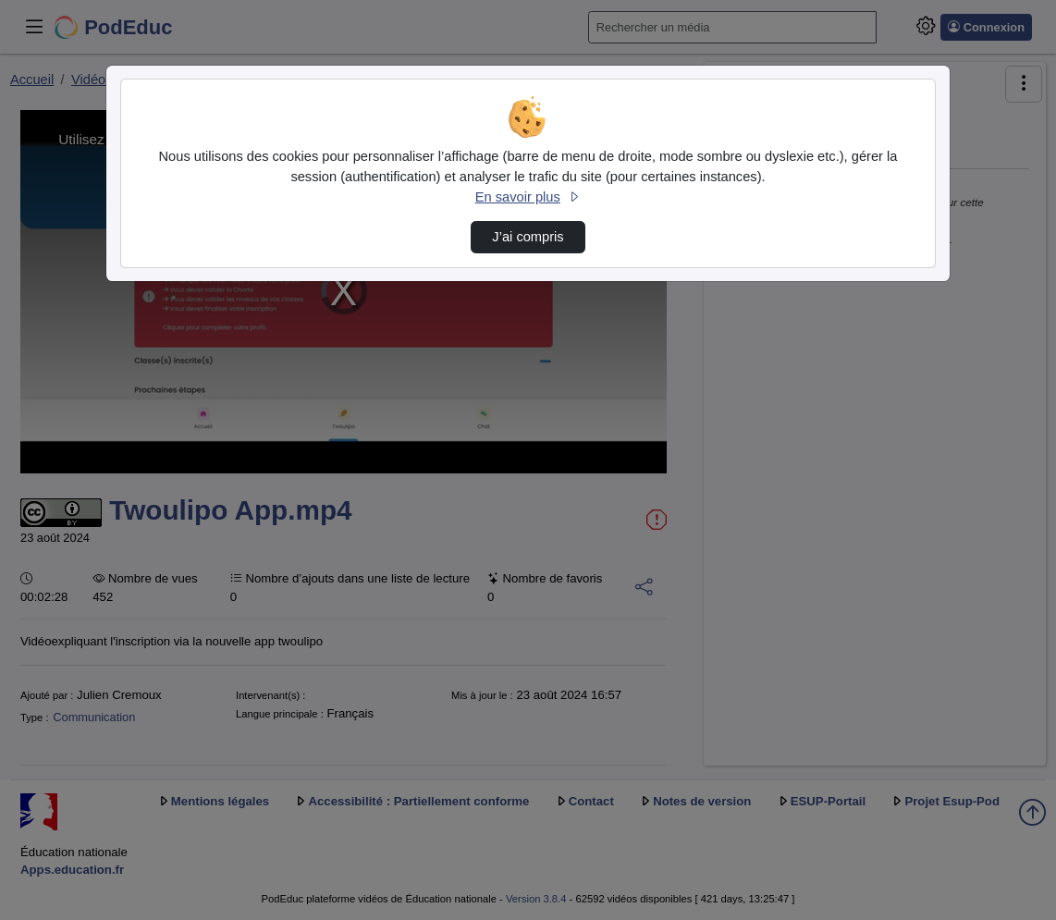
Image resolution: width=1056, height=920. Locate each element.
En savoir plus (528, 197)
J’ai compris (527, 236)
